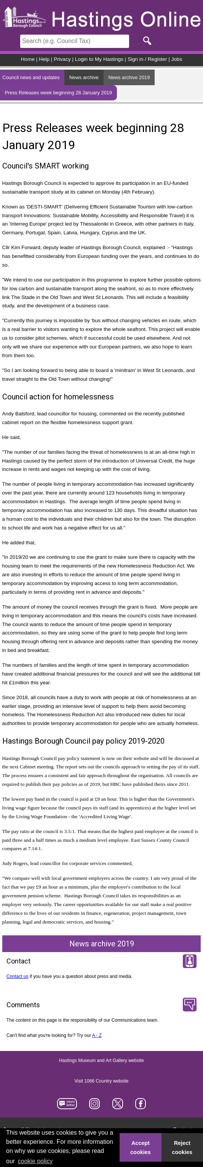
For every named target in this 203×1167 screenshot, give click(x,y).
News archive (84, 77)
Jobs (176, 59)
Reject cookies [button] (182, 1147)
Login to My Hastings (99, 59)
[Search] (74, 41)
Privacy (62, 59)
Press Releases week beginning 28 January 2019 (58, 92)
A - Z (97, 1035)
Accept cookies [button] (140, 1147)
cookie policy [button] (35, 1161)
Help (44, 59)
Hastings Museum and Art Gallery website (101, 1061)
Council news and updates (30, 77)
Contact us (17, 976)
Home (28, 59)
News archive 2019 (129, 77)
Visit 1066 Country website (102, 1081)
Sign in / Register (147, 59)
